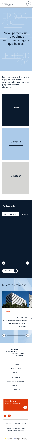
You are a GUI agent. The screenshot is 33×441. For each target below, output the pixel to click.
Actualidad (16, 377)
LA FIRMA (16, 364)
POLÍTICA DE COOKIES (21, 424)
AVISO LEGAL (8, 424)
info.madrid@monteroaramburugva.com (15, 320)
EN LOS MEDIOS (10, 214)
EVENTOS (24, 214)
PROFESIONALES (16, 369)
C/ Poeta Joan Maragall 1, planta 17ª (16, 323)
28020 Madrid (23, 326)
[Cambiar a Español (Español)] (8, 438)
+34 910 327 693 (22, 317)
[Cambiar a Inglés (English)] (20, 438)
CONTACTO (16, 389)
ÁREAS (15, 373)
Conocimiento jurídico (15, 381)
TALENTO (15, 385)
